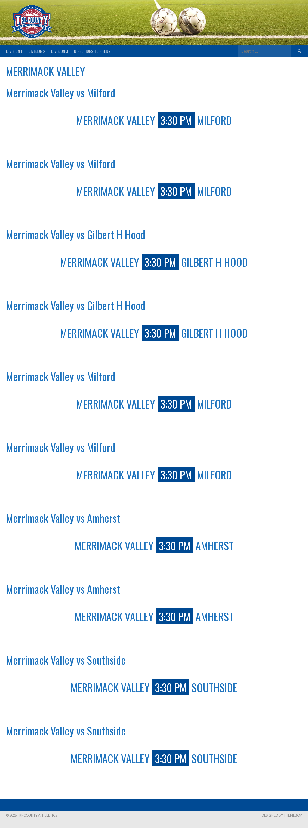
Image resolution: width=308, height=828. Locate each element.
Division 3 (59, 51)
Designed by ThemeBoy (282, 815)
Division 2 (36, 51)
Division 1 (14, 51)
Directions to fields (92, 51)
